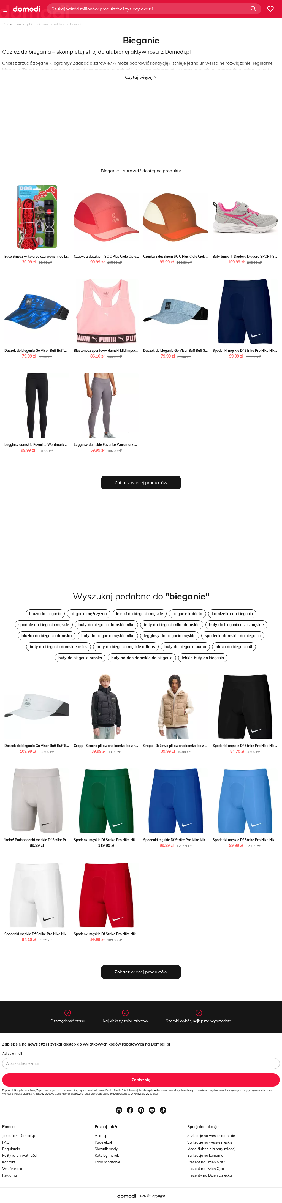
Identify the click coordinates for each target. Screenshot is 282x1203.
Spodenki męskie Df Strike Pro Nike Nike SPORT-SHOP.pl (49, 934)
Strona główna (14, 24)
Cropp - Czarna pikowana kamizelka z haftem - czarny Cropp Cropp (126, 746)
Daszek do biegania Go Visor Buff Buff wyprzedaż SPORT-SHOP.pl (55, 350)
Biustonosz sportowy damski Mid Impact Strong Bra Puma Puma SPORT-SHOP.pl (137, 350)
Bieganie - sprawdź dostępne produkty (141, 170)
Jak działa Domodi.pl (19, 1135)
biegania (45, 613)
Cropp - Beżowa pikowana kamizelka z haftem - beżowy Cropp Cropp (197, 746)
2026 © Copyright (151, 1196)
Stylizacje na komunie (205, 1155)
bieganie (88, 613)
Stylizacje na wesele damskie (211, 1135)
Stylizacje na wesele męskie (209, 1142)
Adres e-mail (12, 1053)
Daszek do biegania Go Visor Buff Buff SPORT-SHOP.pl (185, 350)
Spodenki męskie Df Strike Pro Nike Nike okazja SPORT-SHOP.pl (124, 840)
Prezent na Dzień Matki (206, 1162)
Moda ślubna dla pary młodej (211, 1149)
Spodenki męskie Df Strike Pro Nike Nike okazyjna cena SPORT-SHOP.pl (199, 840)
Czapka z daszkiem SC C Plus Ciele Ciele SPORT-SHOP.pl (118, 256)
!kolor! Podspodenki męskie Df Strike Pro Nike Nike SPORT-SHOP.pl (57, 840)
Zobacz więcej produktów (141, 482)
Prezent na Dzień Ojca (205, 1168)
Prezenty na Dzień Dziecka (209, 1175)
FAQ (5, 1142)
